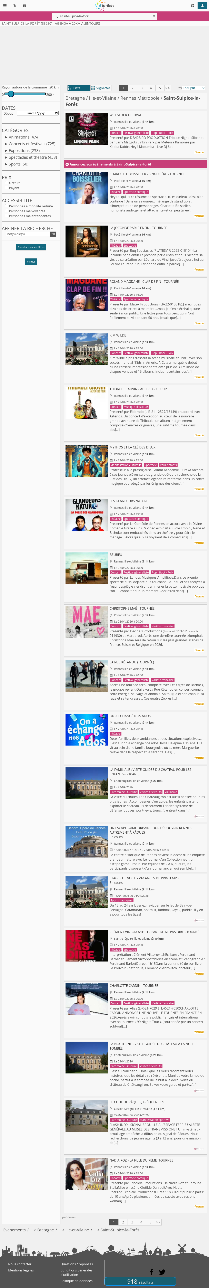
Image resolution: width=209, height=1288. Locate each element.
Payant (14, 189)
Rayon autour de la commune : (25, 87)
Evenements (14, 1230)
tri (180, 88)
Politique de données (76, 1281)
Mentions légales (21, 1270)
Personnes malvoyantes (27, 212)
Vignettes (100, 88)
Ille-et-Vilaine (102, 98)
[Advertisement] (104, 54)
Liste (74, 88)
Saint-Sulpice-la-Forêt (120, 1230)
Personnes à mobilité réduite (31, 207)
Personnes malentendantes (30, 217)
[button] (31, 250)
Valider (31, 262)
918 (140, 1281)
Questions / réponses (76, 1264)
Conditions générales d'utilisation (76, 1272)
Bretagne (75, 98)
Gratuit (14, 184)
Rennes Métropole (140, 98)
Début (8, 113)
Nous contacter (19, 1264)
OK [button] (53, 235)
